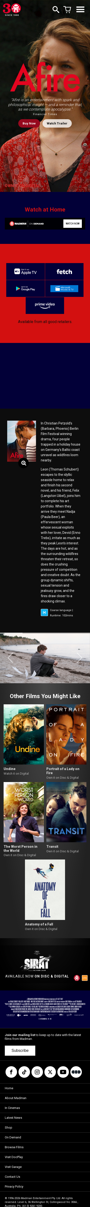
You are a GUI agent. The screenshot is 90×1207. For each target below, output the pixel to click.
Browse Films (14, 1147)
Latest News (13, 1117)
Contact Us (12, 1176)
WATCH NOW (72, 223)
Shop (8, 1127)
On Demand (13, 1137)
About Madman (15, 1098)
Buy (29, 123)
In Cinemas (12, 1108)
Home (9, 1088)
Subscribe (20, 1050)
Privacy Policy (14, 1186)
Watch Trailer (57, 123)
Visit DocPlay (14, 1157)
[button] (10, 658)
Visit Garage (13, 1167)
